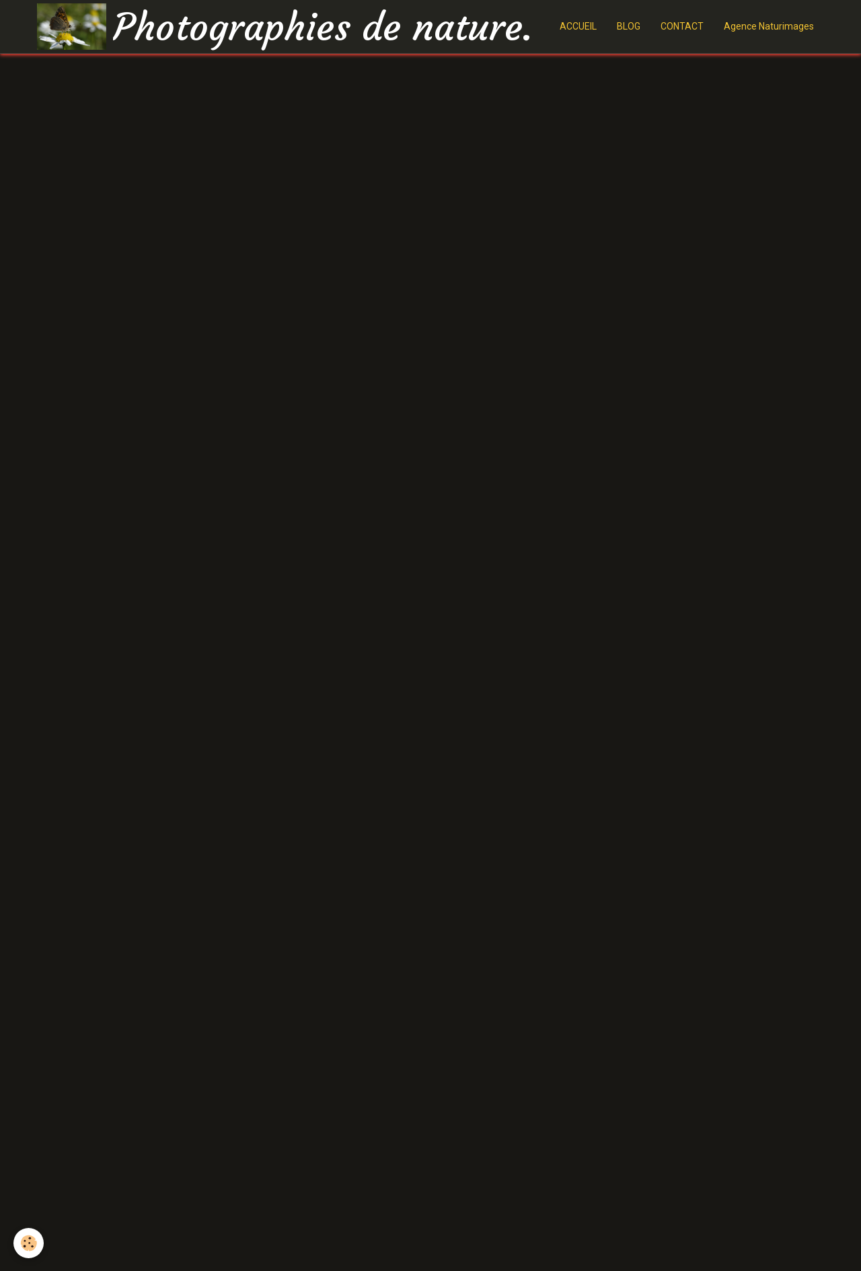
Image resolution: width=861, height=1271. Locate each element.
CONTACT (682, 26)
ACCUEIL (578, 26)
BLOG (628, 26)
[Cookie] (28, 1243)
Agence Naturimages (769, 26)
